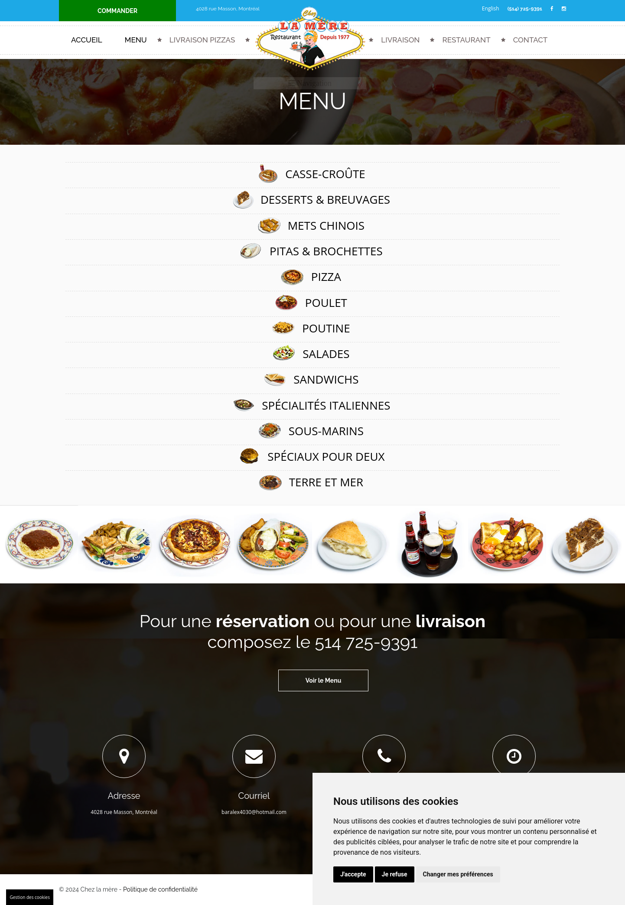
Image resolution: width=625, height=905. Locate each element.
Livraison (400, 40)
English (489, 8)
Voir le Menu (324, 680)
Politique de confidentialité (160, 889)
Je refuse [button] (394, 874)
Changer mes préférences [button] (458, 874)
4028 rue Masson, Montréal (228, 9)
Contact (530, 40)
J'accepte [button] (353, 874)
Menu (136, 40)
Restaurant (466, 40)
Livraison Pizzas (202, 40)
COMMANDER (117, 10)
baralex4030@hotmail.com (253, 812)
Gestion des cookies (30, 897)
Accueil (86, 40)
